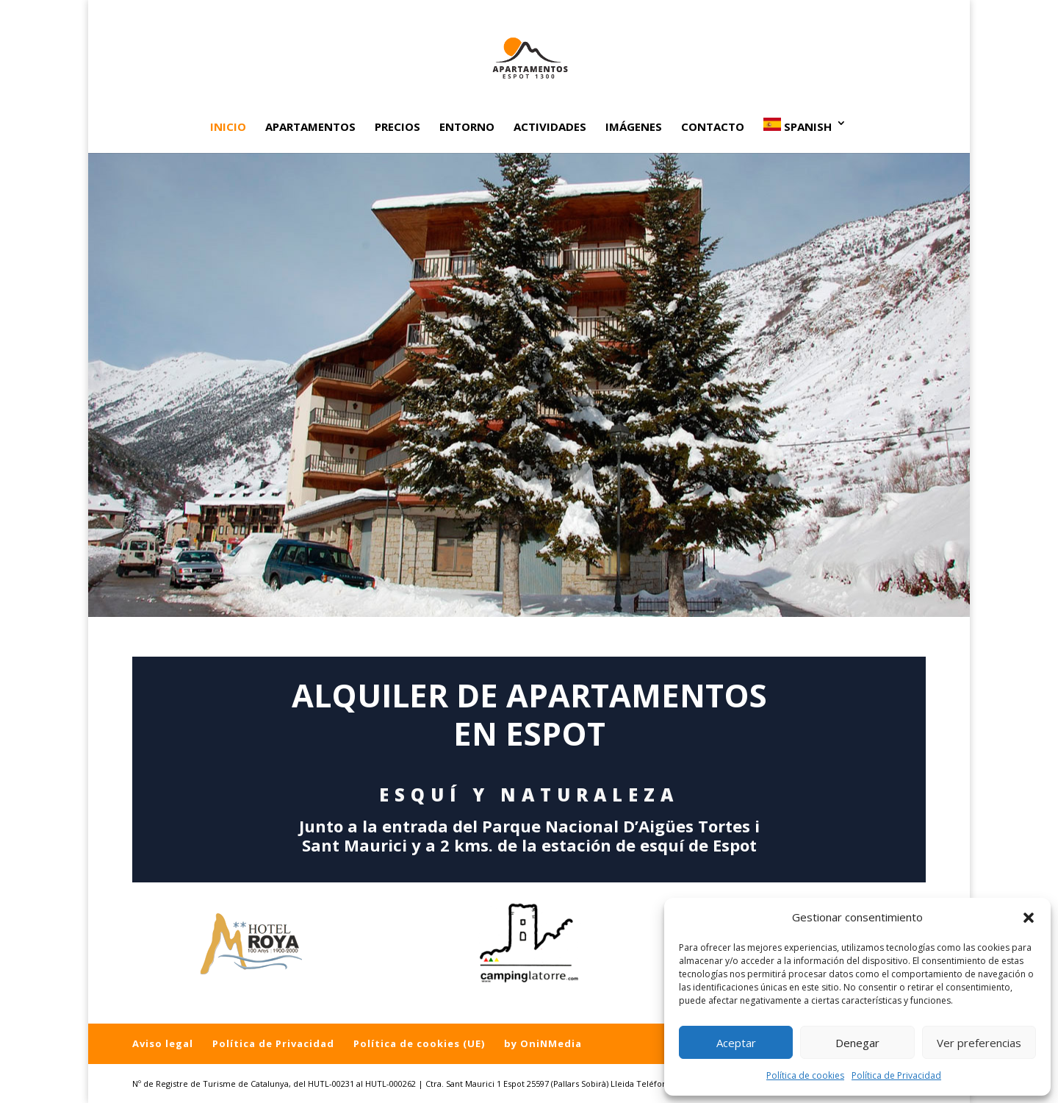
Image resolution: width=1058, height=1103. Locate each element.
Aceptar (736, 1042)
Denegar (857, 1042)
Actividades (550, 127)
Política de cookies (805, 1075)
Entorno (466, 127)
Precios (397, 127)
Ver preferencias (979, 1042)
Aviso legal (162, 1043)
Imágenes (633, 127)
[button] (1028, 917)
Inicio (228, 127)
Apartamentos (310, 127)
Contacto (712, 127)
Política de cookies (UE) (419, 1043)
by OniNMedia (543, 1043)
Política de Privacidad (896, 1075)
